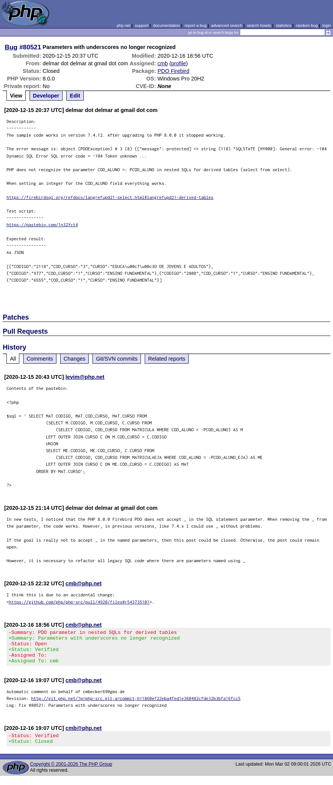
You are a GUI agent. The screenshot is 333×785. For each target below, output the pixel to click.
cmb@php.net (84, 583)
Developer (46, 96)
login (326, 25)
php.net (123, 25)
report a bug (195, 25)
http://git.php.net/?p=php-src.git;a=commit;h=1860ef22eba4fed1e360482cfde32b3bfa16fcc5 (136, 705)
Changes (75, 359)
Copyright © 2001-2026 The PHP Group (71, 773)
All (13, 359)
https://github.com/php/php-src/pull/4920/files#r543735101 (79, 601)
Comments (40, 359)
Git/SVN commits (117, 359)
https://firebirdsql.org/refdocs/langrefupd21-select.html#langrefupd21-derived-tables (109, 197)
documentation (166, 25)
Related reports (166, 359)
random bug (307, 25)
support (142, 25)
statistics (283, 25)
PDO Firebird (173, 71)
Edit (75, 96)
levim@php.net (85, 377)
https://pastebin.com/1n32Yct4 (42, 224)
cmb (163, 63)
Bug (11, 47)
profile (178, 63)
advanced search (226, 25)
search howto (259, 25)
